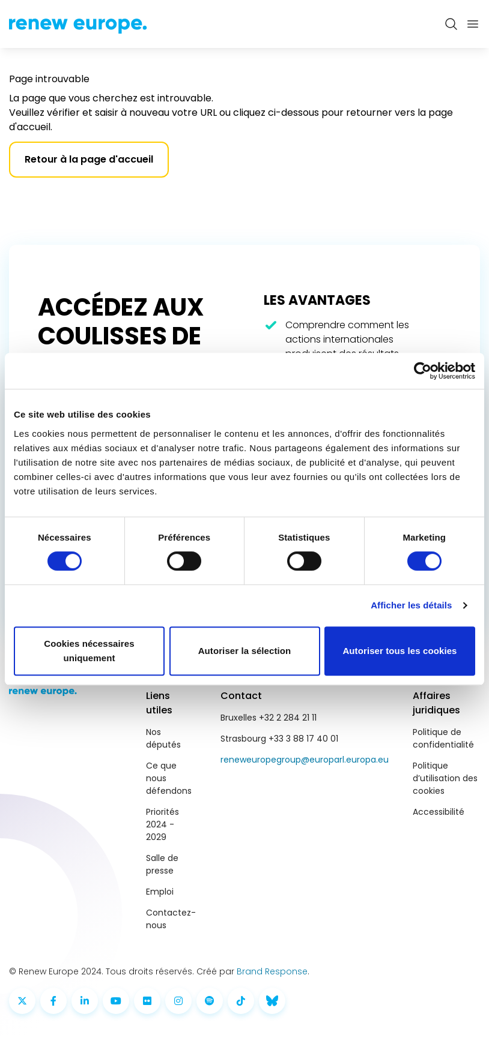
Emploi (160, 892)
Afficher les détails (411, 605)
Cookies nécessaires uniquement (89, 650)
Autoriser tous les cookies (399, 651)
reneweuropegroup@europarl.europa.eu (304, 760)
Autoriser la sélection (244, 651)
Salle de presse (162, 864)
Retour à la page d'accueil (89, 159)
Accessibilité (438, 812)
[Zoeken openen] (451, 24)
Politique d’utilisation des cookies (445, 778)
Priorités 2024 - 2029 (162, 824)
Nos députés (163, 738)
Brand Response (272, 971)
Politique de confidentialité (443, 738)
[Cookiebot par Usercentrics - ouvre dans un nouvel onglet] (422, 371)
